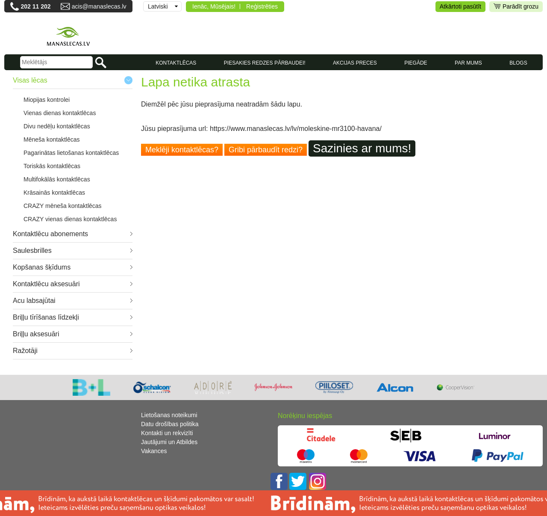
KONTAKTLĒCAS (176, 63)
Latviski (158, 6)
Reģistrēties (262, 6)
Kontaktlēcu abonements (50, 233)
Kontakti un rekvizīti (167, 433)
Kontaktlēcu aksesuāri (46, 284)
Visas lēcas (30, 80)
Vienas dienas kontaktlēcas (60, 113)
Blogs (518, 63)
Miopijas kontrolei (47, 99)
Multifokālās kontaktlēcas (57, 179)
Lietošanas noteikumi (169, 415)
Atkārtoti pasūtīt (460, 6)
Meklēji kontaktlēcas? (181, 149)
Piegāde (415, 63)
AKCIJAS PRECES (355, 63)
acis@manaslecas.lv (99, 6)
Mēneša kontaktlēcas (52, 139)
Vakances (154, 451)
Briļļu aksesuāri (36, 334)
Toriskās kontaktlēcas (52, 166)
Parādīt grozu (516, 6)
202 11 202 (35, 6)
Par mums (468, 63)
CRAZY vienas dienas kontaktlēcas (70, 219)
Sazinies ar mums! (362, 148)
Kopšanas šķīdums (42, 267)
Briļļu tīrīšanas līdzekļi (46, 317)
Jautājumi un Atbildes (169, 442)
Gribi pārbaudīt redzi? (266, 149)
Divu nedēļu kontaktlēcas (57, 126)
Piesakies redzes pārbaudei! (265, 63)
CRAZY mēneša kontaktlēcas (63, 205)
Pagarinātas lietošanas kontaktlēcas (71, 152)
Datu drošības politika (170, 424)
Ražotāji (25, 350)
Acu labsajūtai (34, 300)
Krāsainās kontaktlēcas (54, 192)
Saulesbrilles (32, 250)
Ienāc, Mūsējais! (213, 6)
